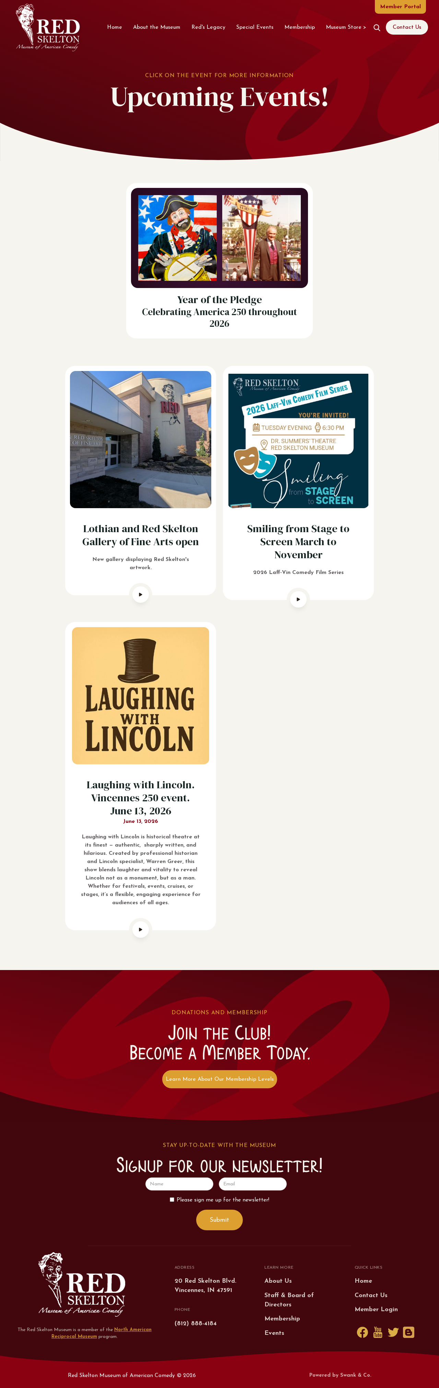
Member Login (376, 1309)
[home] (47, 27)
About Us (278, 1281)
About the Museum (156, 27)
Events (274, 1333)
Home (114, 27)
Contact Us (407, 27)
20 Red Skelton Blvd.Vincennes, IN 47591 (205, 1286)
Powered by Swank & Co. (340, 1375)
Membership (299, 27)
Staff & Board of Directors (289, 1300)
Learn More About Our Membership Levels (220, 1079)
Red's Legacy (208, 27)
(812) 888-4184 (196, 1323)
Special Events (254, 27)
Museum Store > (346, 27)
